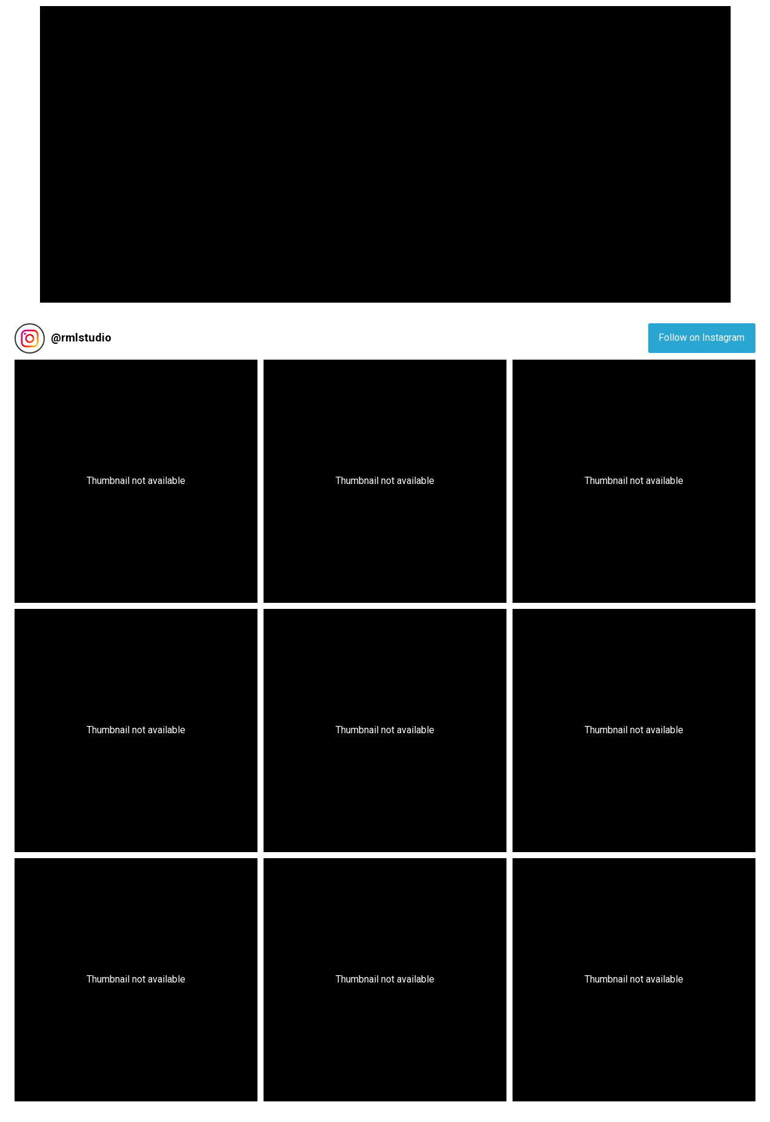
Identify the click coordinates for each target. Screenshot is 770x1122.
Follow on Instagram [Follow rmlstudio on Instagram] (702, 337)
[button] (136, 481)
